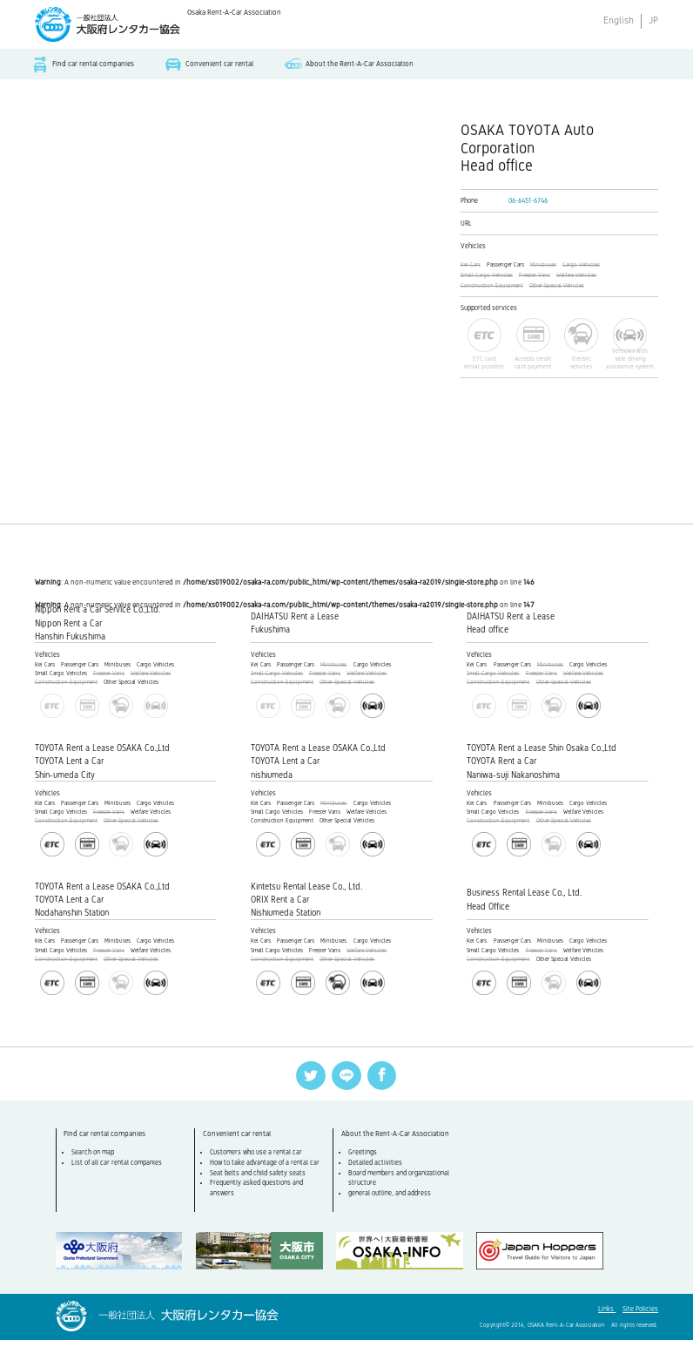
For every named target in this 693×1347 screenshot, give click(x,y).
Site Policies (640, 1316)
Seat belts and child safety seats (259, 1181)
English (618, 20)
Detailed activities (377, 1170)
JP (653, 20)
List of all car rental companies (118, 1170)
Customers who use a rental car (258, 1161)
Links (607, 1316)
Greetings (364, 1161)
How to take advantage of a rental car (266, 1170)
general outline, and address (391, 1202)
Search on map (94, 1161)
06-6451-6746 (528, 202)
